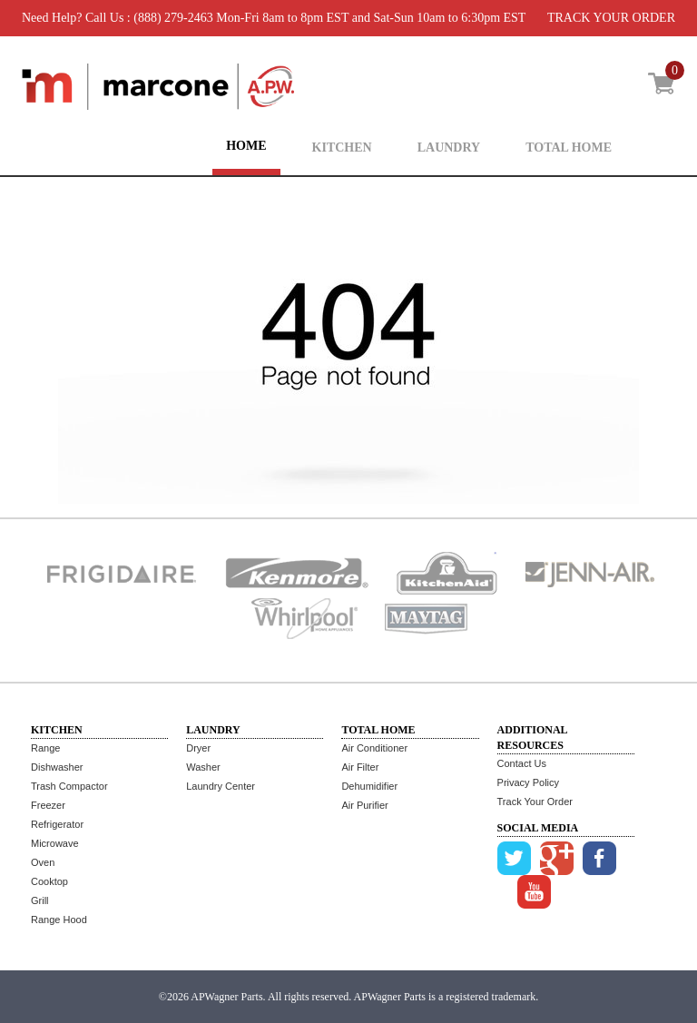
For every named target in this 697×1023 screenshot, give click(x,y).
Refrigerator (57, 824)
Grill (40, 900)
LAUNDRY (449, 147)
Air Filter (359, 767)
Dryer (198, 748)
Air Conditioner (374, 748)
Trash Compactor (69, 786)
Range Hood (59, 919)
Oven (42, 862)
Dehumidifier (369, 786)
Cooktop (49, 881)
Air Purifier (364, 805)
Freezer (48, 805)
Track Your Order (535, 801)
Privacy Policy (528, 782)
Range (45, 748)
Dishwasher (57, 767)
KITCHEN (342, 147)
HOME (246, 145)
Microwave (55, 843)
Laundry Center (220, 786)
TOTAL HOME (568, 147)
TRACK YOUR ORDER (611, 18)
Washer (203, 767)
